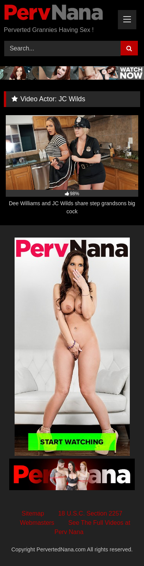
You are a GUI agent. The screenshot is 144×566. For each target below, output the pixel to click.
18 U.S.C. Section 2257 (90, 513)
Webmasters (37, 522)
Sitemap (33, 513)
